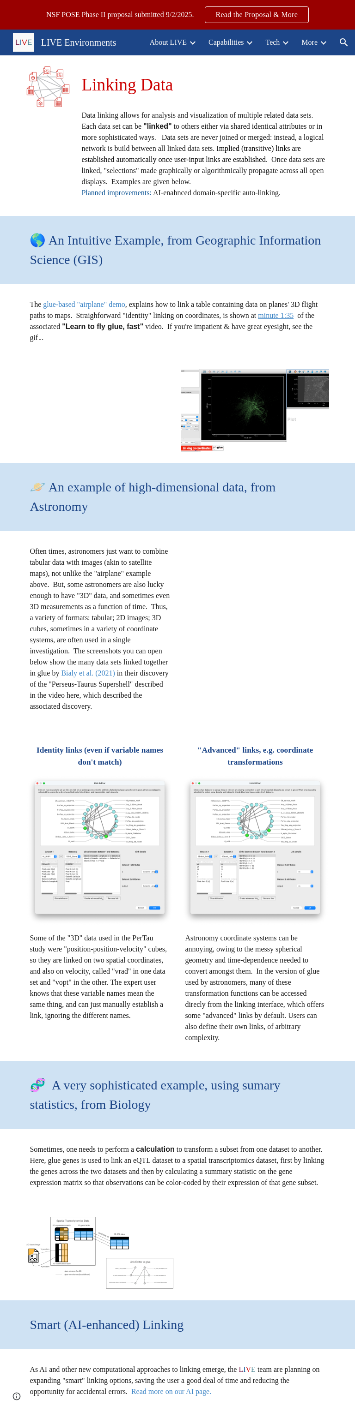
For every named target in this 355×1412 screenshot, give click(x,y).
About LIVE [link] (168, 42)
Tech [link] (272, 42)
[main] (203, 84)
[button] (344, 42)
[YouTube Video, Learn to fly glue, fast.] (99, 410)
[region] (177, 15)
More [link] (309, 42)
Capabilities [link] (226, 42)
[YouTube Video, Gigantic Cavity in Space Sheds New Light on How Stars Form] (255, 585)
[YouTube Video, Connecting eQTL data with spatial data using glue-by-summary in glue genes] (268, 1251)
